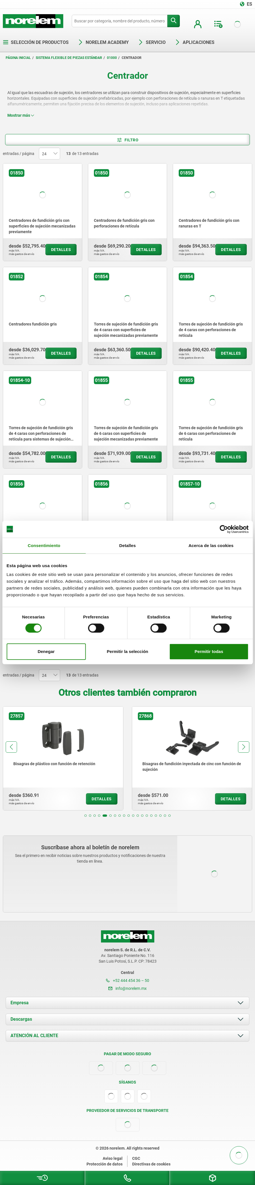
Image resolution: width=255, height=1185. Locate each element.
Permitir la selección (127, 651)
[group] (63, 758)
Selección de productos (36, 42)
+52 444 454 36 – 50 (127, 980)
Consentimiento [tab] (44, 545)
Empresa (19, 1002)
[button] (86, 815)
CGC (136, 1158)
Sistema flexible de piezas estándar (69, 58)
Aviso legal (113, 1158)
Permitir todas (209, 651)
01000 (112, 58)
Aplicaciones (194, 42)
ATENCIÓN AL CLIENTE (34, 1035)
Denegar (46, 651)
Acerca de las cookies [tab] (210, 545)
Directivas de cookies (151, 1164)
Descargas (21, 1019)
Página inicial (18, 57)
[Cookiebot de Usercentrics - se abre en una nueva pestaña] (223, 529)
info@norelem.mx (127, 988)
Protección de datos (105, 1164)
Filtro (127, 140)
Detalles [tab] (127, 545)
